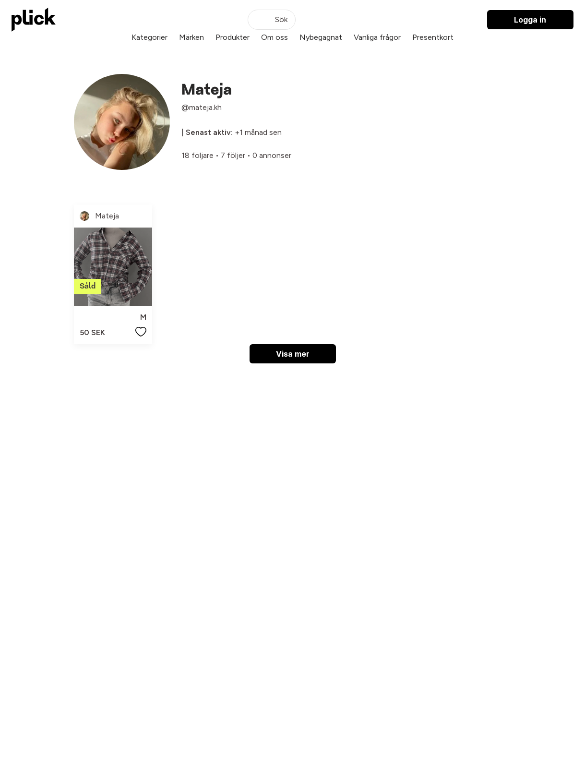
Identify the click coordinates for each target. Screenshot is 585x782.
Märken (191, 37)
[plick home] (34, 20)
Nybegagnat (320, 37)
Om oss (274, 37)
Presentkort (433, 37)
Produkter (232, 37)
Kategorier (149, 37)
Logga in (530, 19)
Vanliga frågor (377, 37)
